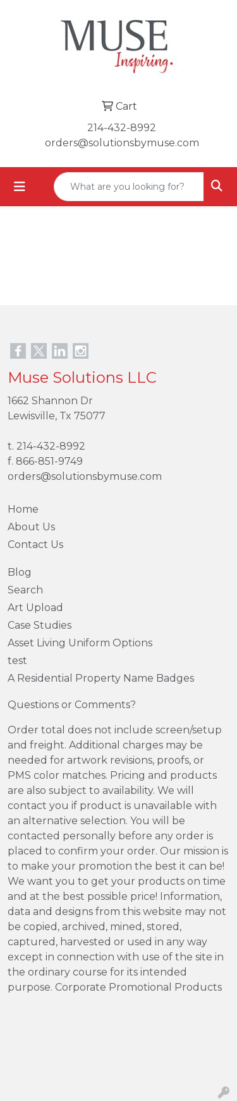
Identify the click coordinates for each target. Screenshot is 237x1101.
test (17, 661)
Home (23, 509)
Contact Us (35, 544)
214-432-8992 (121, 128)
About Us (31, 527)
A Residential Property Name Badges (101, 678)
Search (25, 590)
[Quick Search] (129, 186)
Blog (20, 572)
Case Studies (39, 625)
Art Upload (35, 608)
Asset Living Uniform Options (80, 643)
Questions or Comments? (72, 705)
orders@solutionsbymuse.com (122, 143)
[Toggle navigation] (19, 186)
